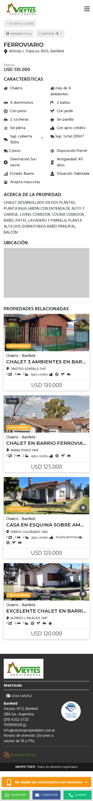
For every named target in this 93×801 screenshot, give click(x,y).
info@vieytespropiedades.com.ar (29, 730)
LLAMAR (77, 795)
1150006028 (15, 725)
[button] (87, 8)
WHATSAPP (15, 795)
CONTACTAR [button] (46, 795)
